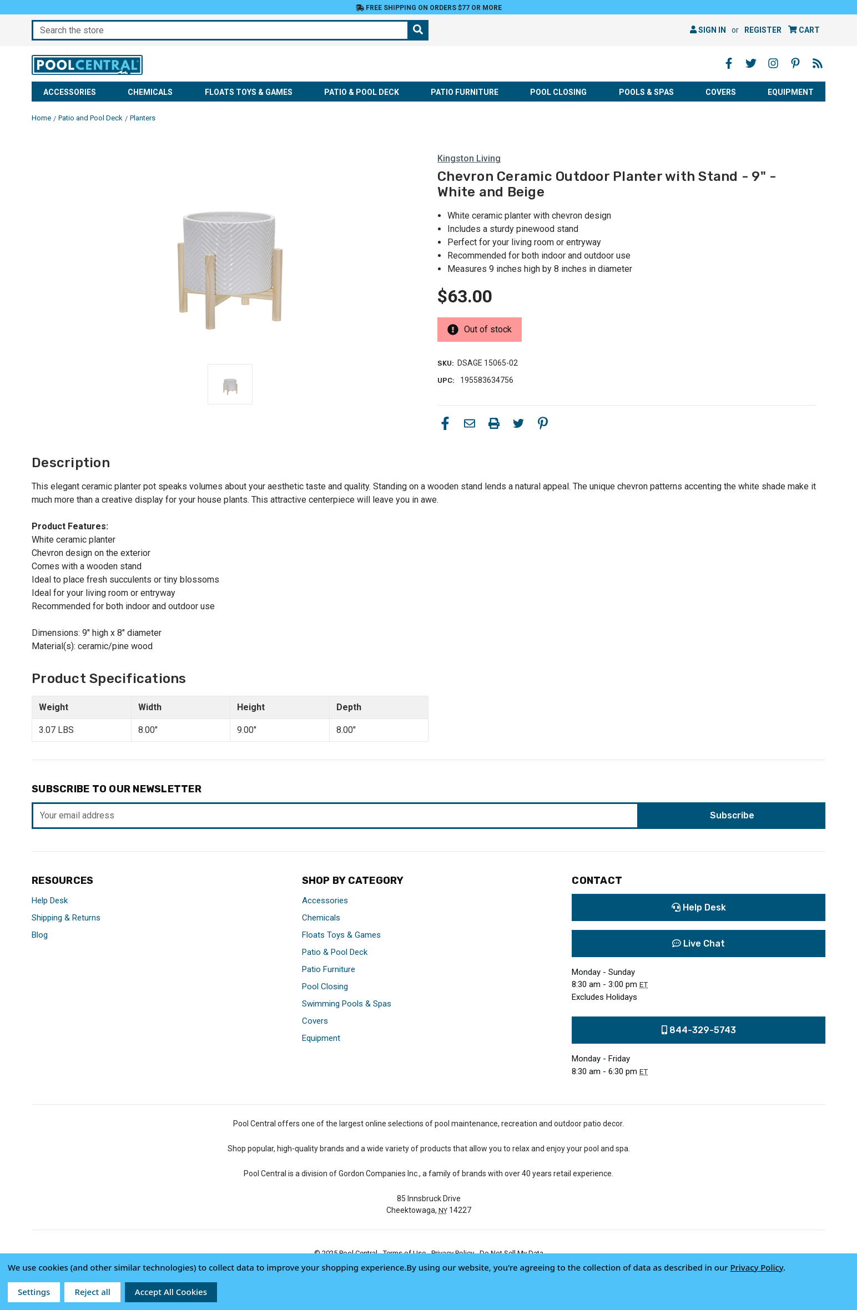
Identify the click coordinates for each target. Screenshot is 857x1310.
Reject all (92, 1291)
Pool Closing (558, 92)
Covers (720, 92)
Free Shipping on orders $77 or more (429, 8)
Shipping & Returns (66, 918)
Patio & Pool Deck (361, 92)
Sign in (708, 30)
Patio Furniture (464, 92)
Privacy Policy (756, 1267)
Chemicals (150, 92)
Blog (40, 935)
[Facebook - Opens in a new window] (729, 63)
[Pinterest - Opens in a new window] (795, 63)
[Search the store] (417, 30)
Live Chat (698, 943)
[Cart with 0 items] (804, 30)
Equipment (791, 92)
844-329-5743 (699, 1030)
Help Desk (50, 901)
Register (763, 30)
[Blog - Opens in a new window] (817, 63)
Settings (34, 1291)
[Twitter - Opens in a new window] (751, 63)
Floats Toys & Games (249, 92)
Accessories (69, 92)
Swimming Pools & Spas (346, 1004)
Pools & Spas (646, 92)
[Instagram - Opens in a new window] (773, 63)
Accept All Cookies (171, 1291)
